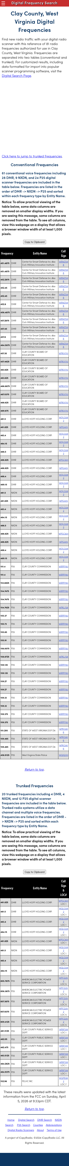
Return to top (34, 769)
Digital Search (26, 1120)
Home (10, 1120)
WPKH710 (63, 353)
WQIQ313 (63, 754)
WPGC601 (63, 459)
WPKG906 (63, 730)
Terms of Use (54, 1130)
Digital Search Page (16, 75)
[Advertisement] (34, 115)
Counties (38, 1125)
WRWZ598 (63, 263)
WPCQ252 (63, 979)
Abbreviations (54, 1125)
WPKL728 (63, 607)
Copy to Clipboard (35, 242)
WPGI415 (63, 427)
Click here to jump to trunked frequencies (32, 156)
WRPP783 (63, 566)
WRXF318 (63, 1029)
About (40, 1130)
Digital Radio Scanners (21, 1130)
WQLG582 (63, 419)
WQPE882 (63, 1079)
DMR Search (44, 1120)
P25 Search (23, 1125)
